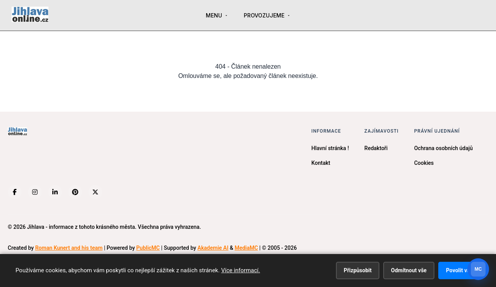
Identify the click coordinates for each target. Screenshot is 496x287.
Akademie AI (213, 248)
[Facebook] (15, 192)
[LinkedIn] (55, 192)
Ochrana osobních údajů (443, 148)
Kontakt (321, 163)
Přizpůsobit (358, 270)
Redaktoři (376, 148)
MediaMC (246, 248)
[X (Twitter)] (95, 192)
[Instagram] (35, 192)
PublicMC (148, 248)
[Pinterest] (75, 192)
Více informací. (240, 270)
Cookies (424, 163)
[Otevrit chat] (478, 269)
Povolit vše (459, 270)
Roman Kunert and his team (69, 248)
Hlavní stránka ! (330, 148)
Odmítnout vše (409, 270)
